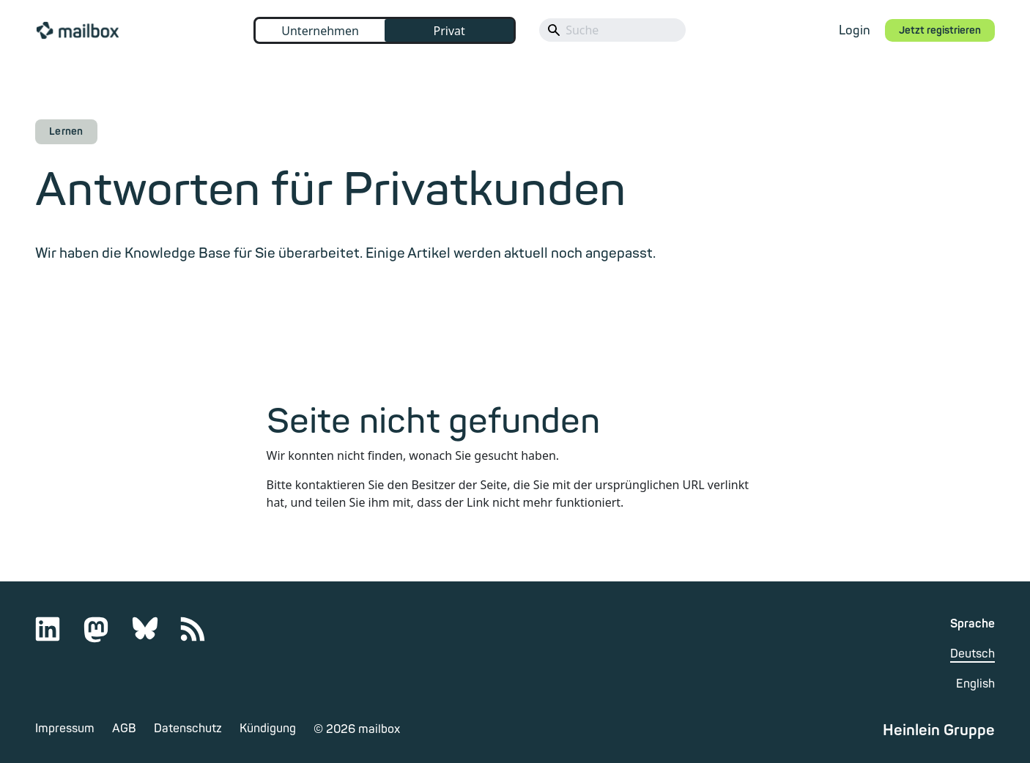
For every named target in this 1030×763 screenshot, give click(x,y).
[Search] (612, 30)
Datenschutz (188, 728)
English (975, 684)
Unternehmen (320, 31)
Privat (448, 31)
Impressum (65, 728)
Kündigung (268, 728)
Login (854, 30)
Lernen (66, 131)
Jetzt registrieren (940, 30)
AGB (124, 728)
